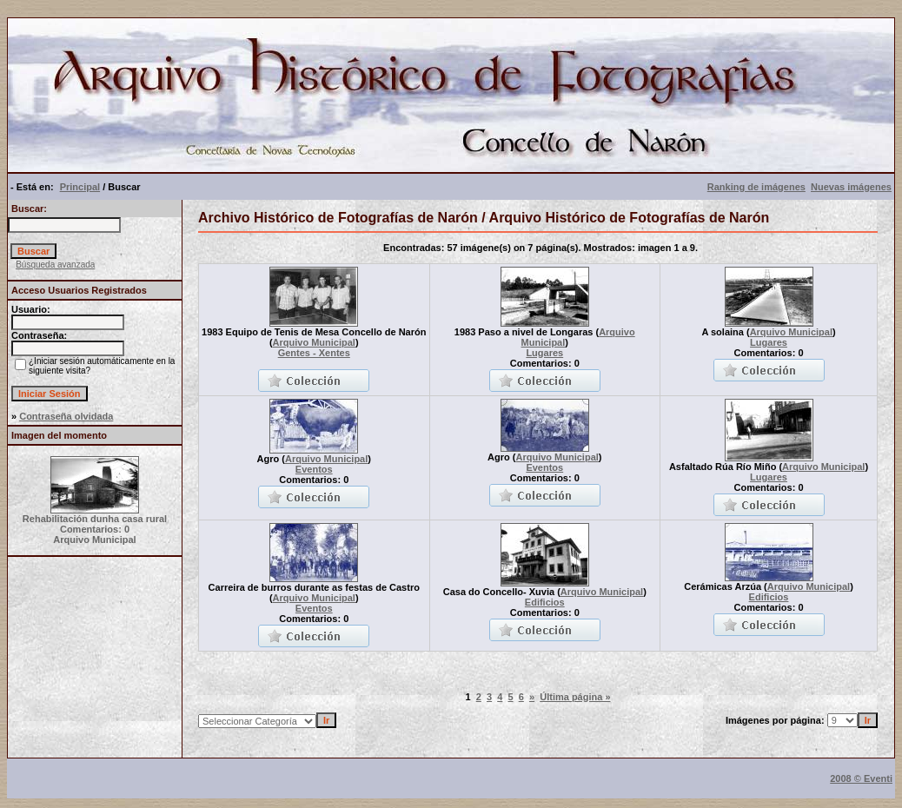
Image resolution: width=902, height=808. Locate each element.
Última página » (575, 697)
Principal (80, 187)
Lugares (544, 353)
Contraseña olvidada (66, 416)
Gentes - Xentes (314, 353)
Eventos (314, 469)
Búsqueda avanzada (55, 264)
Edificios (545, 602)
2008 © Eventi (861, 778)
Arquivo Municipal (314, 342)
